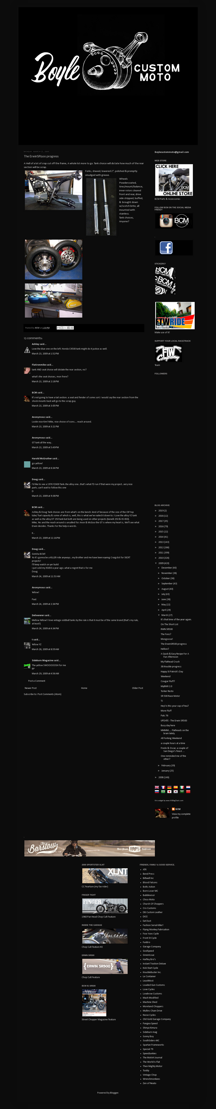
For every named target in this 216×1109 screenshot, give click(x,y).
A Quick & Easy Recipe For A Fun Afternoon (175, 655)
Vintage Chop (150, 1075)
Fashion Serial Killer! (153, 925)
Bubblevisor (149, 895)
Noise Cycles (149, 1015)
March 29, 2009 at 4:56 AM (45, 673)
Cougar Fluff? (168, 681)
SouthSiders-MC (151, 1040)
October (166, 578)
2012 (161, 547)
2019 (161, 510)
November (167, 573)
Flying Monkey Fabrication (156, 929)
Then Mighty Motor (152, 1066)
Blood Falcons (150, 882)
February (166, 765)
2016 (161, 526)
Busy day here (168, 725)
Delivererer (38, 615)
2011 (161, 552)
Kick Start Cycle (150, 968)
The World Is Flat (151, 1062)
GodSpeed (148, 951)
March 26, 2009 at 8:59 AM (45, 649)
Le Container (149, 976)
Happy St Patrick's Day (172, 671)
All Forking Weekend (171, 738)
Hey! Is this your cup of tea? (175, 706)
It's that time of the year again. (176, 619)
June (164, 599)
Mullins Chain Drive (152, 1010)
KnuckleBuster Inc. (152, 972)
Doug (35, 479)
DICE (145, 916)
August (165, 589)
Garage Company (152, 946)
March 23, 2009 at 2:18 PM (45, 381)
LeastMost (148, 980)
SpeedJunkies (149, 1053)
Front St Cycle (150, 938)
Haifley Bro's (149, 959)
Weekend (165, 676)
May (164, 604)
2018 (161, 516)
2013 (161, 542)
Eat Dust (147, 921)
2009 (161, 563)
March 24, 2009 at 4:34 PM (45, 628)
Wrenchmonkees (151, 1079)
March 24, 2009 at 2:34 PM (45, 604)
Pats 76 (164, 715)
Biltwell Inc (148, 878)
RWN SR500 (167, 629)
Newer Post (31, 688)
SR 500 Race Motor (170, 696)
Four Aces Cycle (151, 933)
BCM (34, 392)
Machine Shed (150, 1002)
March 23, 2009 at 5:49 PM (45, 447)
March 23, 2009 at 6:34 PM (45, 468)
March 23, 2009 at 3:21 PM (45, 426)
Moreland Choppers (153, 1006)
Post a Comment (36, 681)
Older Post (137, 688)
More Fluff (166, 711)
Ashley (35, 344)
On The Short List (169, 624)
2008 (161, 777)
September (167, 583)
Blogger (114, 1093)
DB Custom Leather (153, 912)
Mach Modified (150, 998)
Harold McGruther (42, 458)
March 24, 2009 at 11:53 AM (46, 576)
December (167, 568)
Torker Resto (167, 691)
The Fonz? (166, 634)
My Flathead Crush (170, 661)
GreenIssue (148, 955)
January (166, 771)
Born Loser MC (150, 891)
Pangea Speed (150, 1023)
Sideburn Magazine (42, 660)
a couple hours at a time (173, 743)
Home (84, 688)
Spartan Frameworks (153, 1045)
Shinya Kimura (150, 1028)
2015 (161, 531)
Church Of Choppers (153, 904)
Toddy (146, 1070)
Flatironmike (39, 365)
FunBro (146, 942)
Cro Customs (149, 908)
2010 (161, 558)
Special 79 (148, 1049)
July (164, 594)
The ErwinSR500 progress (174, 644)
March (165, 615)
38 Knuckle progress (171, 666)
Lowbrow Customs (152, 993)
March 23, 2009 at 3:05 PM (45, 406)
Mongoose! (167, 639)
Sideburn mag (150, 1032)
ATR (144, 869)
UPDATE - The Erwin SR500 (174, 720)
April (164, 610)
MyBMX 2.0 (166, 686)
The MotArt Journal (152, 1057)
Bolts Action (149, 887)
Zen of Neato (149, 1083)
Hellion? (165, 649)
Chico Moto (149, 899)
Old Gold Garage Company (157, 1019)
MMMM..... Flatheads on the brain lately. (175, 732)
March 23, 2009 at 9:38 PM (45, 496)
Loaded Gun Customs (154, 985)
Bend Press (148, 874)
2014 (161, 537)
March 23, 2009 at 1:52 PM (45, 353)
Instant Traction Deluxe (154, 963)
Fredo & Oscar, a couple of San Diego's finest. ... (174, 750)
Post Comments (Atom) (49, 694)
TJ (162, 701)
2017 (161, 521)
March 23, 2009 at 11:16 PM (46, 538)
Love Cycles (149, 989)
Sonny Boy (148, 1036)
